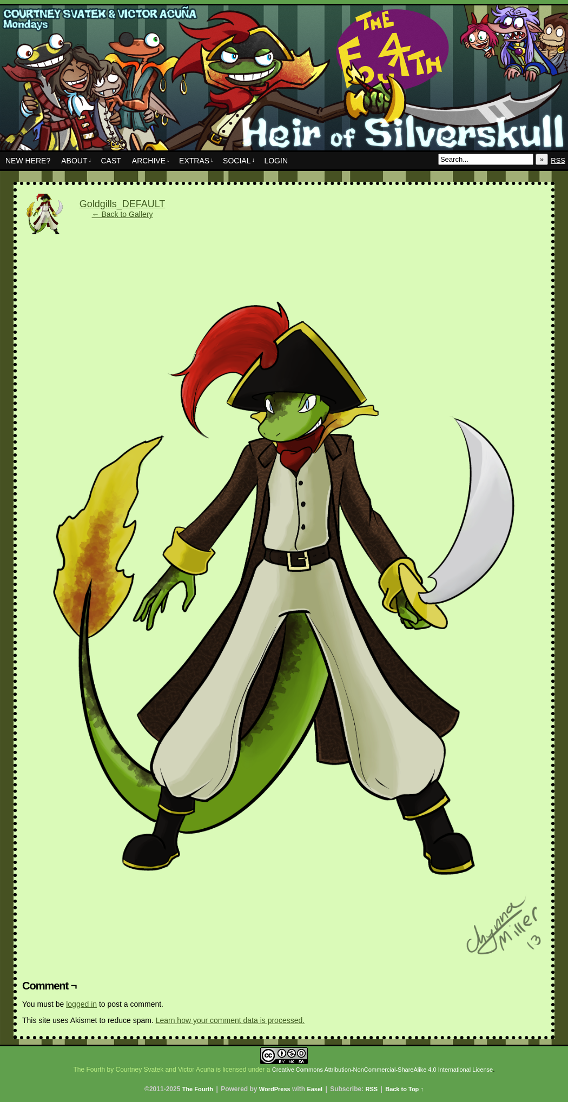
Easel (314, 1089)
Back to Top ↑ (404, 1089)
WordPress (274, 1089)
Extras (196, 160)
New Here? (27, 160)
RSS (558, 160)
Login (276, 160)
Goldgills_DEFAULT (123, 204)
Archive (151, 160)
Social (239, 160)
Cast (111, 160)
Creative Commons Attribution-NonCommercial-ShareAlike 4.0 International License (382, 1069)
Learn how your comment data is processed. (230, 1020)
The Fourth (284, 80)
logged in (81, 1004)
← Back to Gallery (122, 214)
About (76, 160)
